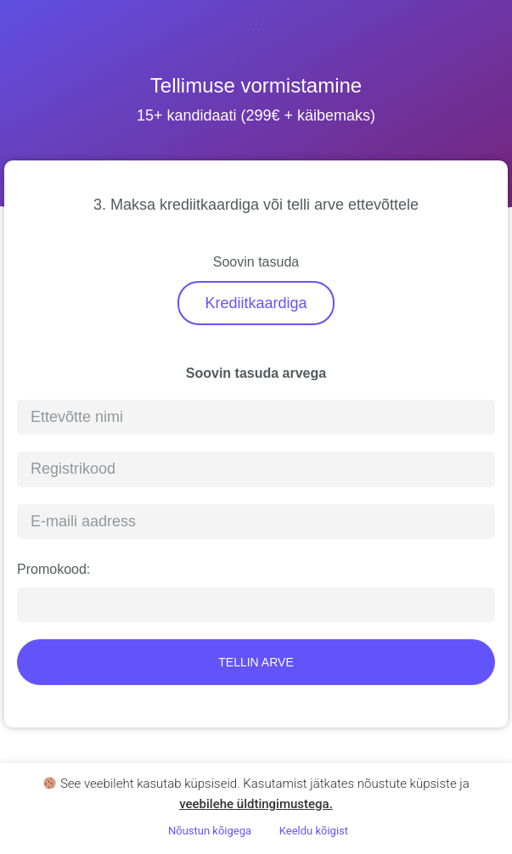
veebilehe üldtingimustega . (256, 804)
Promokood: (53, 569)
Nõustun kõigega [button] (209, 830)
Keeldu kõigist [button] (313, 830)
